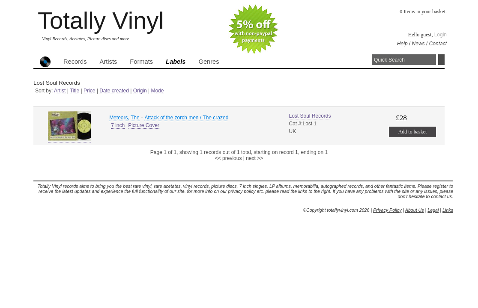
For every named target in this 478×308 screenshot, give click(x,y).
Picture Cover (143, 125)
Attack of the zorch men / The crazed (186, 118)
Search (441, 59)
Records (75, 61)
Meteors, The (124, 118)
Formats (141, 61)
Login (440, 35)
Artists (108, 61)
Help (402, 44)
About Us (414, 210)
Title (74, 91)
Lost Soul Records (310, 116)
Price (89, 91)
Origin (140, 91)
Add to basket (412, 132)
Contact (438, 44)
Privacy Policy (387, 210)
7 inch (118, 125)
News (418, 44)
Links (447, 210)
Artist (60, 91)
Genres (208, 61)
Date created (114, 91)
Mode (157, 91)
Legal (433, 210)
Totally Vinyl (101, 20)
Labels (175, 61)
